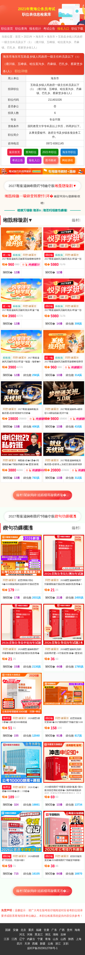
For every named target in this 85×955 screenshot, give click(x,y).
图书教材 (50, 160)
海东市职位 (69, 152)
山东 (55, 939)
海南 (77, 930)
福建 (38, 930)
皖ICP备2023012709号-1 (42, 948)
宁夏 (40, 939)
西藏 (35, 943)
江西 (14, 939)
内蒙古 (31, 939)
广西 (62, 930)
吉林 (63, 934)
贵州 (69, 930)
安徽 (15, 930)
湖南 (55, 934)
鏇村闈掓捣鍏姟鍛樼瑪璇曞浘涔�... (42, 891)
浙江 (58, 943)
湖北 (48, 934)
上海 (78, 939)
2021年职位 (49, 152)
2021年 (28, 36)
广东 (54, 930)
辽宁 (22, 939)
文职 (65, 943)
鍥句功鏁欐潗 (18, 528)
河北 (22, 934)
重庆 (31, 930)
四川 (19, 943)
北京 (23, 930)
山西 (63, 939)
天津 (27, 943)
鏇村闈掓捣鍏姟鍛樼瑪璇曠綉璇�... (42, 495)
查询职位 (31, 152)
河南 (29, 934)
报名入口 (63, 28)
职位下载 (77, 28)
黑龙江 (39, 934)
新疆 (42, 943)
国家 (8, 930)
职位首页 (7, 28)
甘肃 (46, 930)
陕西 (71, 939)
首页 (18, 36)
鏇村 (76, 220)
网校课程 (67, 160)
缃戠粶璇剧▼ (18, 220)
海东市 (40, 36)
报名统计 (35, 28)
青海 (48, 939)
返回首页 (14, 152)
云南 (50, 943)
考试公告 (49, 28)
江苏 (6, 939)
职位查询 (21, 28)
